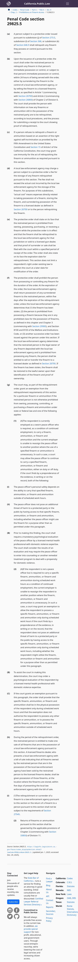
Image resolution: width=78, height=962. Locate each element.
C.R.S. (69, 882)
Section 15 (36, 147)
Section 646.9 (22, 45)
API (47, 896)
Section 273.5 (48, 37)
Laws (69, 894)
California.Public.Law (37, 3)
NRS (69, 890)
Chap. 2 (14, 12)
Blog (48, 885)
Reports (49, 907)
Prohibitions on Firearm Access (31, 12)
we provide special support (31, 929)
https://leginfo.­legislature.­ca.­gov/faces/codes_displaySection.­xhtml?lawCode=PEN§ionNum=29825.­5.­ (32, 849)
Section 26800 (25, 99)
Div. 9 (49, 10)
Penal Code (24, 10)
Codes (15, 10)
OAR (69, 898)
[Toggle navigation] (67, 3)
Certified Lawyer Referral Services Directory (33, 901)
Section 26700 (25, 96)
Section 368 (35, 41)
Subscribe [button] (13, 901)
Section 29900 (39, 326)
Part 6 (34, 10)
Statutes (71, 886)
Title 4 (41, 10)
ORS (74, 898)
